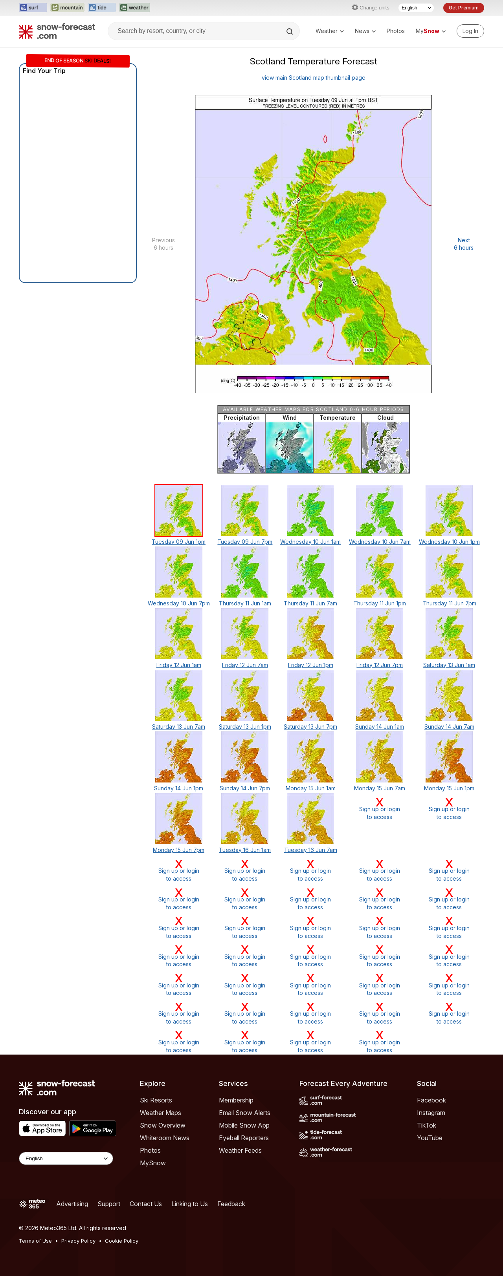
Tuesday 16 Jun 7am (310, 849)
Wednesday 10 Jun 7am (380, 541)
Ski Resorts (156, 1100)
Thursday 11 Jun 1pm (379, 603)
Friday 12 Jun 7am (245, 665)
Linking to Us (189, 1204)
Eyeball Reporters (244, 1138)
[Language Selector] (416, 8)
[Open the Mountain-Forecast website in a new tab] (67, 8)
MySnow (153, 1163)
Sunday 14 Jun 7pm (245, 788)
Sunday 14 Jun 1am (379, 726)
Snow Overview (162, 1125)
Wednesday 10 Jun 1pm (449, 541)
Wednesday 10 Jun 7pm (179, 603)
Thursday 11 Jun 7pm (449, 603)
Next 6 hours (464, 244)
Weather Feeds (240, 1150)
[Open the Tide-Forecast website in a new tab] (102, 8)
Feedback (231, 1204)
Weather (330, 30)
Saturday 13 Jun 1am (449, 665)
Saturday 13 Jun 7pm (310, 726)
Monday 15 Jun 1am (311, 788)
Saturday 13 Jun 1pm (245, 726)
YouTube (429, 1138)
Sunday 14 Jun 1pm (178, 788)
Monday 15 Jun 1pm (449, 788)
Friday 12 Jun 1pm (310, 665)
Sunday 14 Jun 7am (449, 726)
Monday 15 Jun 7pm (178, 849)
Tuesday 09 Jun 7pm (244, 541)
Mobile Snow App (244, 1125)
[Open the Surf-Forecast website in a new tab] (33, 8)
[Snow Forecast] (57, 31)
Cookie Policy (121, 1241)
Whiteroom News (164, 1138)
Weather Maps (160, 1113)
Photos (396, 30)
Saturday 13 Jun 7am (178, 726)
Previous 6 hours (163, 244)
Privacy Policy (78, 1241)
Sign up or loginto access (379, 808)
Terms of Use (35, 1241)
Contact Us (146, 1204)
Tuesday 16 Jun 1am (245, 849)
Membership (236, 1100)
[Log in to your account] (470, 31)
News (365, 30)
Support (108, 1204)
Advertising (72, 1204)
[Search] (290, 31)
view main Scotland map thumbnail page (313, 77)
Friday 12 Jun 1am (178, 665)
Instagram (431, 1113)
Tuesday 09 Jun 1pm (179, 541)
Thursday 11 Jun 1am (245, 603)
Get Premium (464, 8)
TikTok (426, 1125)
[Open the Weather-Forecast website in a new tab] (134, 8)
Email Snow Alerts (244, 1113)
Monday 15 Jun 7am (379, 788)
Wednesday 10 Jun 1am (310, 541)
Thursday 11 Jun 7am (310, 603)
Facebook (431, 1100)
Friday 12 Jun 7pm (379, 665)
